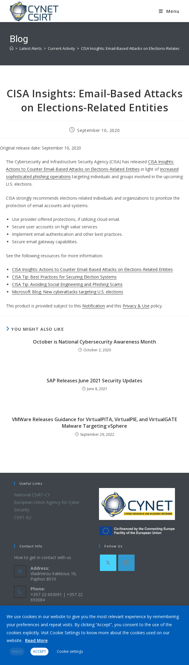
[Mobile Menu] (169, 11)
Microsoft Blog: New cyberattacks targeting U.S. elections (67, 292)
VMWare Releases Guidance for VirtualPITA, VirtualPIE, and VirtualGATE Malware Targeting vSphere (94, 422)
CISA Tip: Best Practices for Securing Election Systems (64, 277)
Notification (93, 306)
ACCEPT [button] (39, 651)
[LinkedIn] (126, 563)
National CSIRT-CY (32, 495)
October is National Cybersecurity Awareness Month (94, 341)
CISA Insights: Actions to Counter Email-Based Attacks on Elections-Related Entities (92, 269)
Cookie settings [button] (70, 651)
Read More (36, 640)
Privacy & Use (136, 306)
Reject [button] (17, 651)
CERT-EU (22, 517)
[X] (108, 563)
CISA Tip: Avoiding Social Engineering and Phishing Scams (67, 284)
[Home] (11, 48)
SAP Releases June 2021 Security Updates (94, 380)
